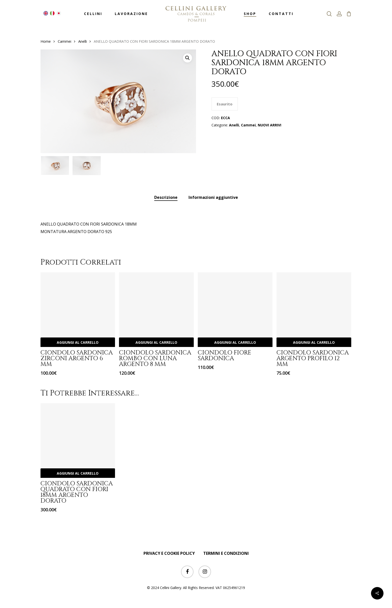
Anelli (82, 41)
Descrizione (166, 197)
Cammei (64, 41)
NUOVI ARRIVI (269, 125)
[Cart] (349, 13)
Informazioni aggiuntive (213, 197)
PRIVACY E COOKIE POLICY (169, 553)
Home (45, 41)
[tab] (165, 197)
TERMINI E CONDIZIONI (226, 553)
